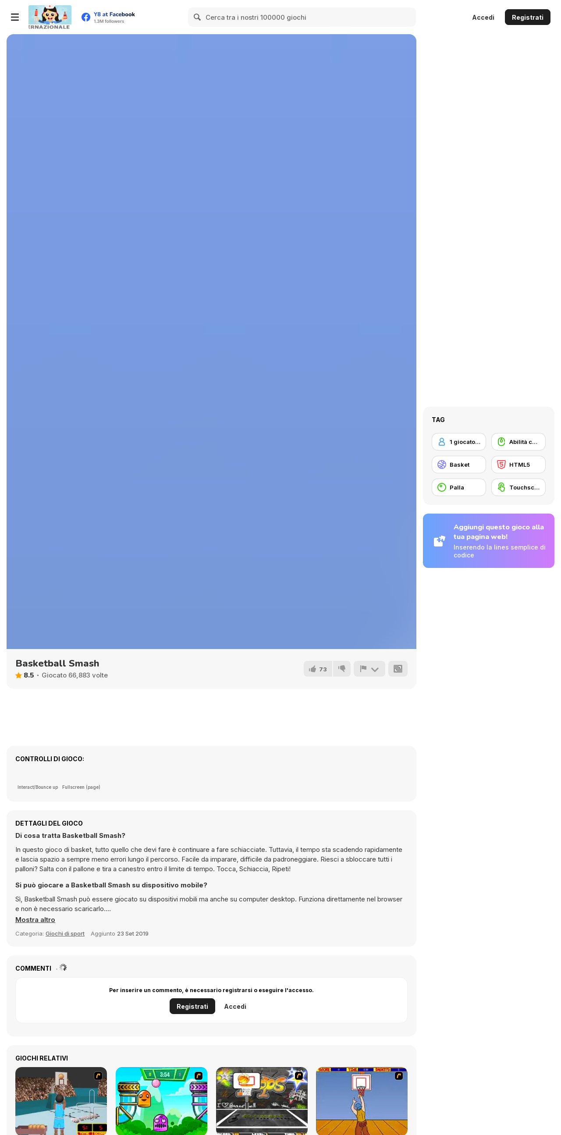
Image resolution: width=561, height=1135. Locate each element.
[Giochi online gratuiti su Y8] (50, 17)
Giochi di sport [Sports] (65, 933)
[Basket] (459, 464)
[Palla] (459, 487)
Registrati (527, 17)
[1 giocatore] (459, 441)
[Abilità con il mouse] (518, 441)
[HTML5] (518, 464)
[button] (35, 920)
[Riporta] (369, 669)
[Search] (197, 17)
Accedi (483, 17)
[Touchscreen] (518, 487)
